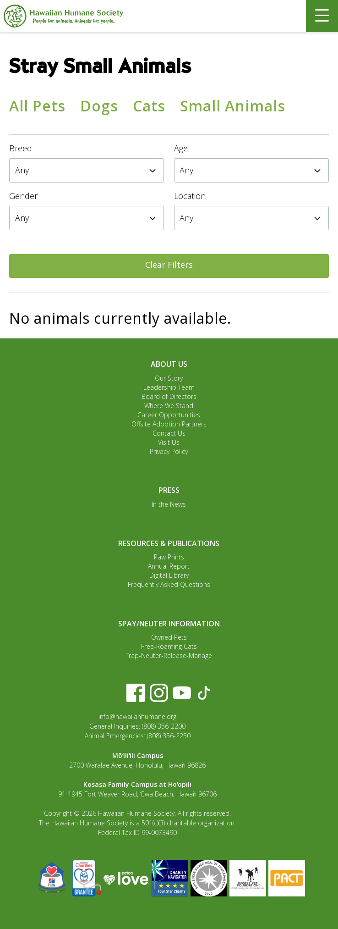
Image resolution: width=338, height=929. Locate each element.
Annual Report (169, 566)
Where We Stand (168, 405)
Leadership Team (169, 387)
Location (190, 195)
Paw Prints (169, 557)
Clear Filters (169, 264)
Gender (23, 195)
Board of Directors (169, 396)
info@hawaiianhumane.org (137, 716)
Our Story (169, 378)
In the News (169, 504)
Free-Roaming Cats (169, 646)
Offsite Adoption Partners (169, 424)
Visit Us (169, 442)
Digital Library (169, 575)
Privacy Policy (169, 451)
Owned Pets (169, 637)
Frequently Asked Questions (169, 584)
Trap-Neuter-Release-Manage (168, 655)
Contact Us (169, 433)
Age (181, 148)
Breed (20, 148)
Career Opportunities (168, 414)
